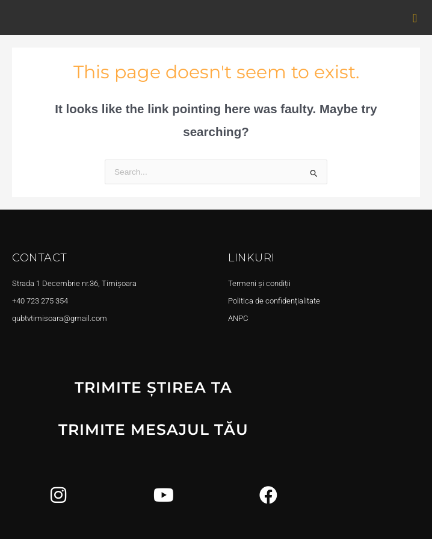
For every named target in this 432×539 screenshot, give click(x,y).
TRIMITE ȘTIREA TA (153, 387)
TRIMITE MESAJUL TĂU (153, 429)
